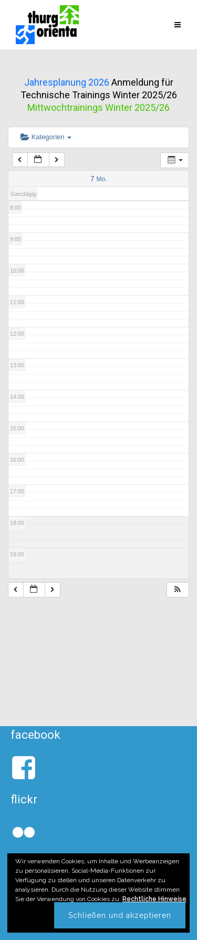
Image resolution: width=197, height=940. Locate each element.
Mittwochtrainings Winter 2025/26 (98, 107)
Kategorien (45, 137)
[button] (177, 590)
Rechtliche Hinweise (154, 899)
